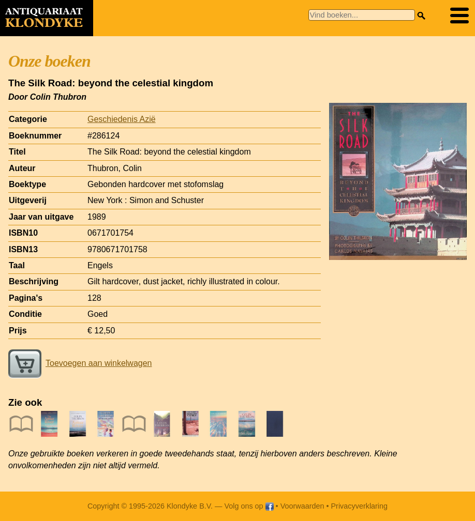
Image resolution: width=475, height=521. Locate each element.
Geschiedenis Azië (121, 119)
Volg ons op (248, 506)
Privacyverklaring (359, 506)
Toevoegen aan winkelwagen (80, 363)
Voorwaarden (302, 506)
